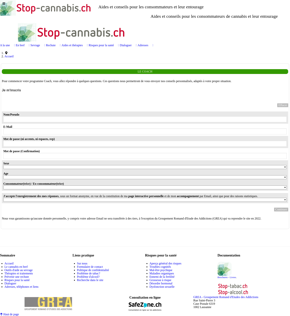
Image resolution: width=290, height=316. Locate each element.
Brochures (223, 277)
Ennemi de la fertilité (162, 276)
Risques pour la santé (17, 280)
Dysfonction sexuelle (162, 286)
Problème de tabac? (88, 273)
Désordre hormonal (160, 283)
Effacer (282, 105)
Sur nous (82, 263)
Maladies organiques (161, 273)
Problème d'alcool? (88, 276)
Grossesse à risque (160, 280)
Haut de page (9, 314)
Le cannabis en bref (16, 266)
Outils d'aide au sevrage (18, 270)
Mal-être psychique (160, 270)
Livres (233, 277)
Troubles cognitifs (160, 266)
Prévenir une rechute (16, 276)
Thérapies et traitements (18, 273)
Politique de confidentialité (93, 270)
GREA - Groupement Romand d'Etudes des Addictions (225, 297)
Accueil (9, 263)
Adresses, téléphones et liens (21, 286)
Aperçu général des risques (165, 263)
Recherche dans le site (90, 280)
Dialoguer (10, 283)
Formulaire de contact (90, 266)
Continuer (281, 209)
